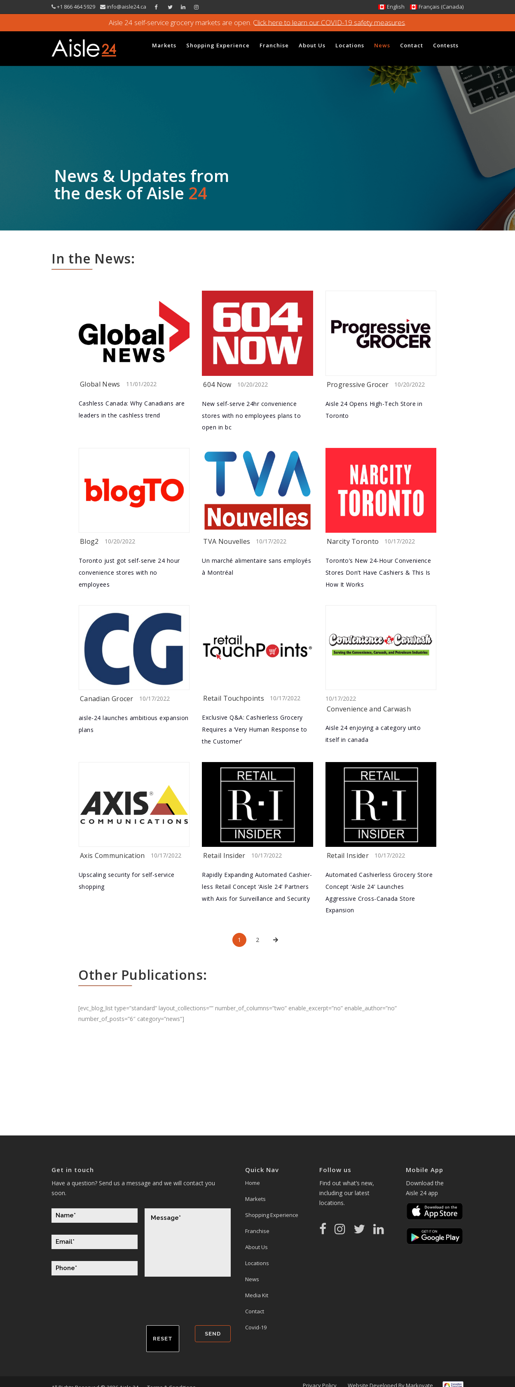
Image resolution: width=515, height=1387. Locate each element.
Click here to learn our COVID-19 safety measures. (328, 22)
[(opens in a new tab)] (134, 333)
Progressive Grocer (358, 384)
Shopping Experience (271, 1215)
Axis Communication (112, 855)
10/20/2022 (252, 384)
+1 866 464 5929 (76, 6)
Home (252, 1183)
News (252, 1279)
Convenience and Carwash (369, 709)
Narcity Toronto (353, 541)
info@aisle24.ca (125, 6)
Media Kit (256, 1295)
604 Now (217, 384)
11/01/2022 (141, 384)
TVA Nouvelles (226, 541)
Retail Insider (224, 855)
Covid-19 (256, 1327)
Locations (257, 1263)
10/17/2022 (271, 541)
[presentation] (114, 1305)
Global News (100, 384)
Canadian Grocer (106, 698)
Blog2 (89, 541)
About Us (256, 1247)
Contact (254, 1311)
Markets (255, 1199)
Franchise (257, 1231)
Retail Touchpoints (233, 698)
